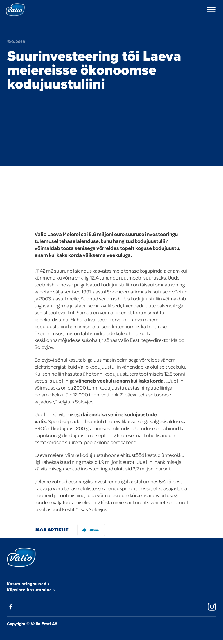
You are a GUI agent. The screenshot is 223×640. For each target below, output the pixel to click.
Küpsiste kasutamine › (31, 590)
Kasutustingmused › (28, 584)
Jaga (90, 530)
